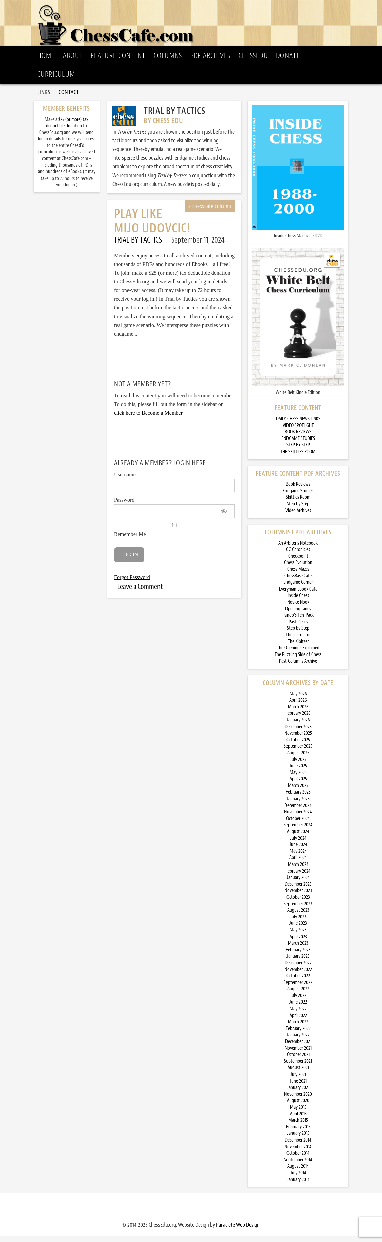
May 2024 (298, 857)
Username (125, 481)
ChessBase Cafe (298, 582)
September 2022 (298, 989)
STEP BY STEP (298, 451)
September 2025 (298, 752)
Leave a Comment (140, 593)
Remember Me (174, 536)
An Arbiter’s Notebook (298, 549)
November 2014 (298, 1153)
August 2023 (298, 916)
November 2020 (298, 1100)
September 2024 (298, 831)
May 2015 (298, 1113)
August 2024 (298, 838)
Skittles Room (298, 503)
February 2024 (298, 877)
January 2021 (298, 1094)
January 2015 (298, 1139)
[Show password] (224, 517)
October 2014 (298, 1159)
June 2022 (298, 1009)
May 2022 (298, 1015)
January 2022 (298, 1041)
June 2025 (298, 772)
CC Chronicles (298, 556)
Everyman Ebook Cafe (298, 595)
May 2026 (298, 700)
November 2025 (298, 739)
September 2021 (298, 1067)
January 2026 (298, 726)
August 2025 (298, 759)
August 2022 (298, 995)
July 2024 (298, 844)
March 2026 (298, 713)
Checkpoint (298, 562)
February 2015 (298, 1133)
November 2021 (298, 1054)
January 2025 (298, 805)
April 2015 (298, 1120)
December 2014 (298, 1146)
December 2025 (298, 733)
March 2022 (298, 1028)
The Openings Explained (298, 654)
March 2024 (298, 871)
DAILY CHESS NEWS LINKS (298, 425)
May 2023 (298, 936)
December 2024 (298, 812)
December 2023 (298, 890)
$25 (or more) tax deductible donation (67, 129)
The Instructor (298, 641)
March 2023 (298, 949)
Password (124, 506)
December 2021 (298, 1048)
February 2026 (298, 719)
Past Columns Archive (298, 667)
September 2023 (298, 910)
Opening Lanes (298, 615)
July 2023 (298, 923)
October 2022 (298, 982)
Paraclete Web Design (238, 1231)
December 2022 (298, 969)
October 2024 (298, 825)
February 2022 (298, 1035)
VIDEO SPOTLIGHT (298, 432)
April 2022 (298, 1022)
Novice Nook (298, 608)
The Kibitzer (298, 648)
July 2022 (298, 1002)
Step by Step (298, 510)
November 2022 (298, 976)
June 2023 (298, 929)
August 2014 (298, 1172)
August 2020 (298, 1107)
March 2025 (298, 792)
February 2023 (298, 956)
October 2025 (298, 746)
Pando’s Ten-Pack (298, 621)
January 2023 (298, 962)
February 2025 (298, 799)
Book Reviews (298, 490)
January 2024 (298, 884)
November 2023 (298, 897)
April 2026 (298, 706)
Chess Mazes (298, 575)
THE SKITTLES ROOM (298, 458)
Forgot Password (132, 583)
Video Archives (298, 517)
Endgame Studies (298, 497)
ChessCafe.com (193, 24)
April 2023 (298, 943)
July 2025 (298, 766)
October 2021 (298, 1061)
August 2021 (298, 1074)
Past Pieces (298, 628)
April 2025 (298, 785)
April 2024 (298, 864)
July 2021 (298, 1081)
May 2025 (298, 779)
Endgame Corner (298, 588)
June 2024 (298, 851)
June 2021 (298, 1087)
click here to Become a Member (148, 419)
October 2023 (298, 903)
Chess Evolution (298, 569)
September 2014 (298, 1166)
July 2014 (298, 1179)
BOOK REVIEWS (298, 438)
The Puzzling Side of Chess (298, 661)
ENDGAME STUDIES (298, 445)
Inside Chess (298, 602)
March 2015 (298, 1126)
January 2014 (298, 1186)
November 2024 (298, 818)
